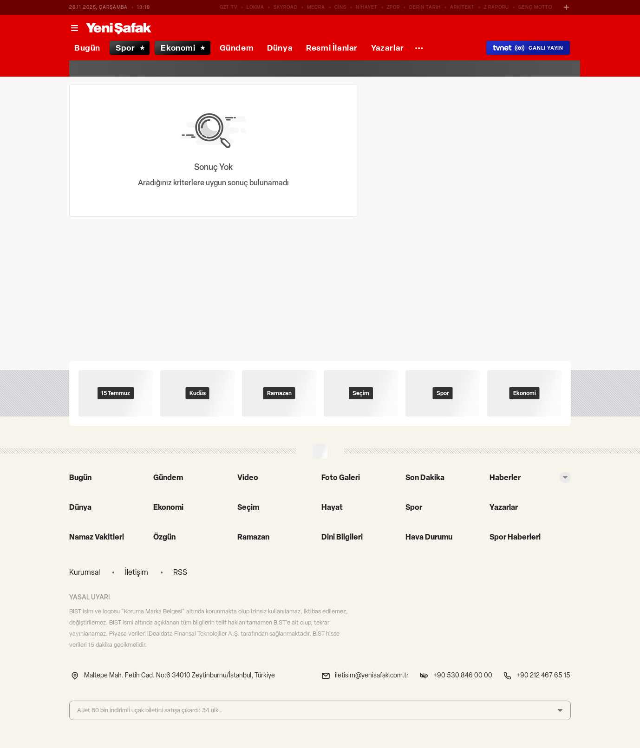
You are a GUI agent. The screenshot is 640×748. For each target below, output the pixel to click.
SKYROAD (286, 7)
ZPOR (393, 7)
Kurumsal (84, 572)
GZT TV (228, 7)
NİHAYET (367, 7)
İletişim (136, 572)
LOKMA (255, 7)
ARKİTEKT (462, 7)
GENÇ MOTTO (535, 7)
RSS (180, 572)
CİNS (340, 7)
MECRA (316, 7)
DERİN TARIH (425, 7)
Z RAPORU (496, 7)
